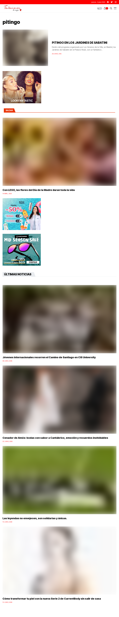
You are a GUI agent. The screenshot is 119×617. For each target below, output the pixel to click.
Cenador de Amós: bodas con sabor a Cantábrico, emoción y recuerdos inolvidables (55, 437)
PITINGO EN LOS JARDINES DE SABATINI (79, 42)
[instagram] (115, 2)
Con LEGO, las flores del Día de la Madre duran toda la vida (39, 190)
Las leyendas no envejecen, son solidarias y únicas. (35, 518)
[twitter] (112, 2)
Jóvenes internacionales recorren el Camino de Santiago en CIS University (49, 357)
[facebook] (108, 2)
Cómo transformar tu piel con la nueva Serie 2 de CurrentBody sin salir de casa (52, 598)
